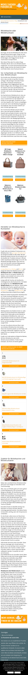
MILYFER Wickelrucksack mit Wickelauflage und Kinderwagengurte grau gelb (14, 378)
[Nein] (26, 668)
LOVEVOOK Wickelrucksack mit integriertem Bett (10, 361)
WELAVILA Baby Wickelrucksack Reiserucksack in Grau (10, 409)
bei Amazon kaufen (7, 179)
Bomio (21, 269)
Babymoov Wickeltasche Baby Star (20, 187)
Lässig (2, 269)
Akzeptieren (10, 672)
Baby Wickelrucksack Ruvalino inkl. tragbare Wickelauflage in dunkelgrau (12, 426)
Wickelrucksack (19, 290)
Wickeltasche (4, 290)
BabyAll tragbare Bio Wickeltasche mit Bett (14, 394)
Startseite (3, 21)
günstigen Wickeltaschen (19, 253)
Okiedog (13, 269)
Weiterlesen (17, 672)
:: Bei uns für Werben (7, 635)
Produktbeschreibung (8, 176)
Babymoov (8, 269)
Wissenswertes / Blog (11, 21)
